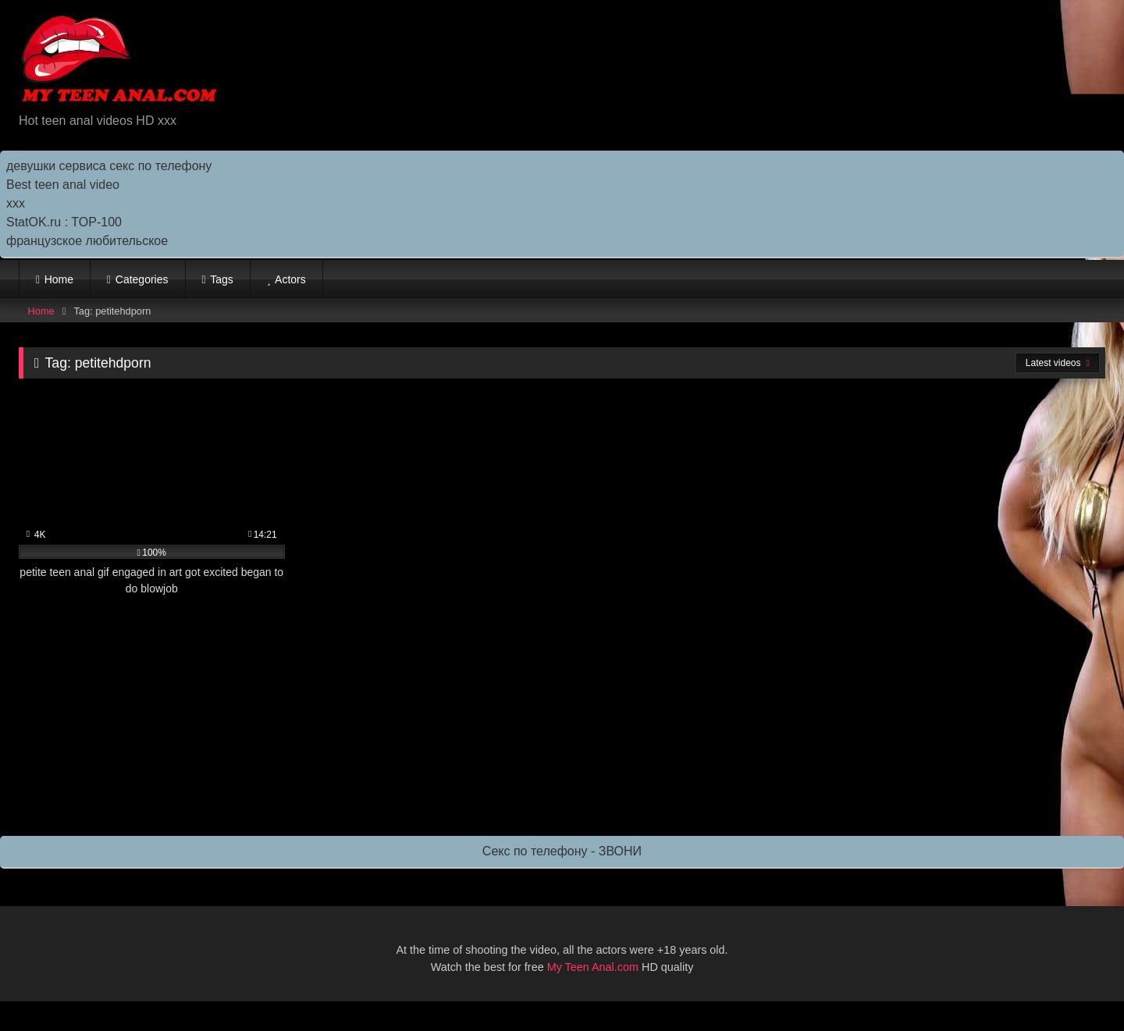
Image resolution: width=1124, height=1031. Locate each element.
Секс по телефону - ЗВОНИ (562, 851)
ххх (15, 203)
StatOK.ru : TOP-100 (64, 222)
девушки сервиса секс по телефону (109, 165)
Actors (290, 279)
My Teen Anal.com (593, 967)
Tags (221, 279)
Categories (142, 279)
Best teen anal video (62, 184)
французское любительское (87, 240)
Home (58, 279)
